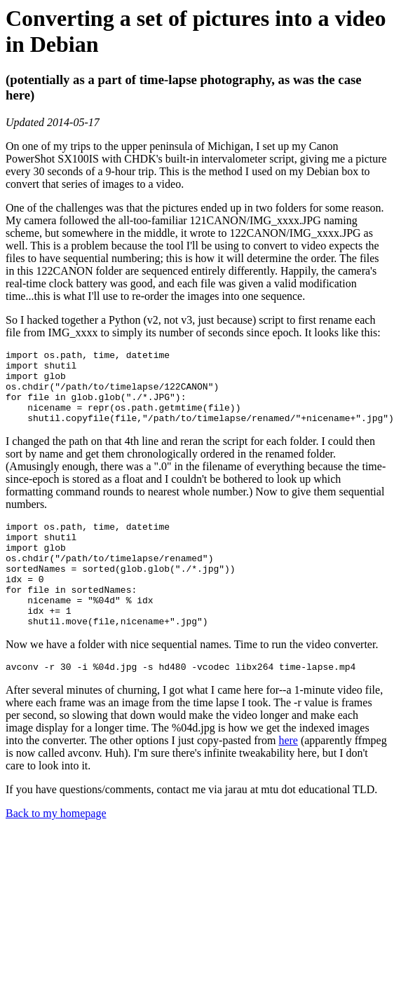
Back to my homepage (56, 851)
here (288, 778)
